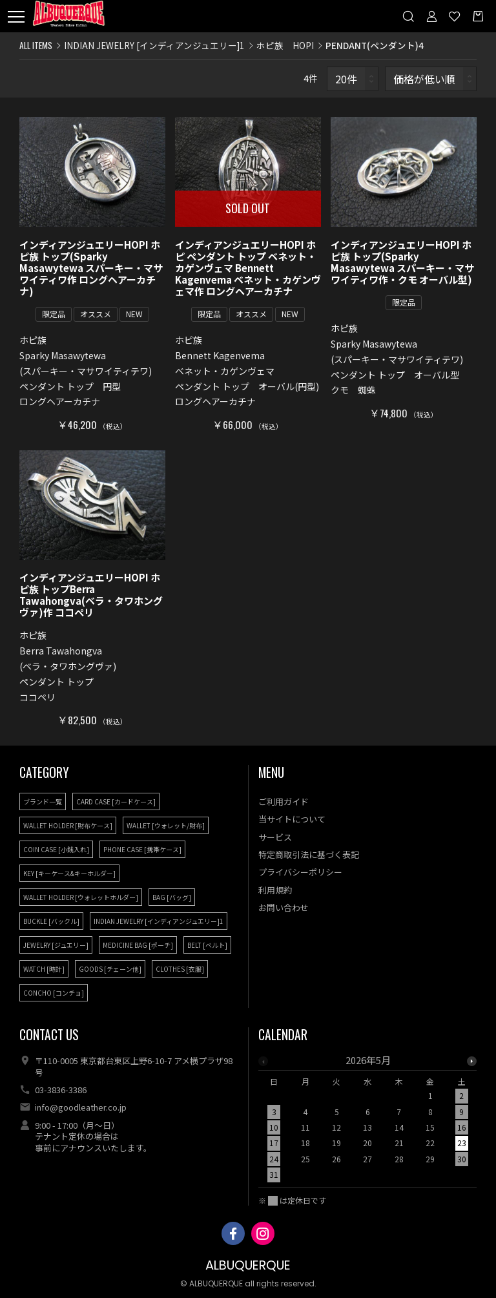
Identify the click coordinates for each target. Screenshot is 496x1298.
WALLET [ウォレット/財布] (166, 825)
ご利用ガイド (283, 801)
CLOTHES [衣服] (180, 969)
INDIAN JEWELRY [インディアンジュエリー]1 (154, 45)
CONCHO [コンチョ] (53, 993)
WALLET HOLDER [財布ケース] (67, 825)
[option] (367, 1121)
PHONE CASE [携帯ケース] (142, 849)
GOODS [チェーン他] (110, 969)
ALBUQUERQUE (248, 1265)
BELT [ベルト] (207, 945)
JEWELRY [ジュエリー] (55, 945)
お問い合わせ (283, 907)
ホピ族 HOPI (285, 45)
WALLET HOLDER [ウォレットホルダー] (80, 897)
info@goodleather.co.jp (81, 1107)
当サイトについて (292, 819)
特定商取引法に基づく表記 (308, 854)
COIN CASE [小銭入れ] (56, 849)
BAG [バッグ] (171, 897)
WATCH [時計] (44, 969)
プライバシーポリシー (300, 872)
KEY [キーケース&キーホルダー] (69, 873)
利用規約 (275, 890)
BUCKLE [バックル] (51, 921)
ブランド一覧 (42, 801)
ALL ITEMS (35, 45)
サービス (275, 837)
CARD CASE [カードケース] (116, 801)
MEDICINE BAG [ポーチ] (138, 945)
